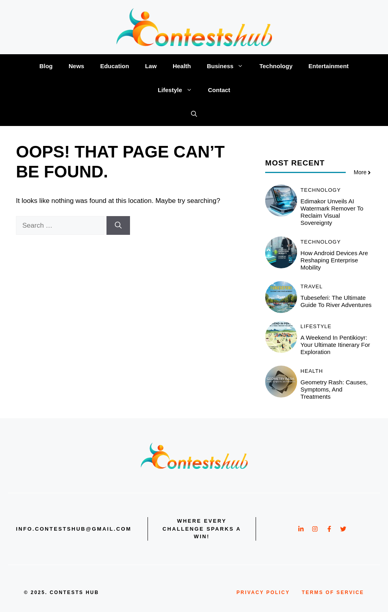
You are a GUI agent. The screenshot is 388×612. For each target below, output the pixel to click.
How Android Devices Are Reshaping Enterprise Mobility (334, 260)
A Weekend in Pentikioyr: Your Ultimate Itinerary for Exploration (335, 344)
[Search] (118, 225)
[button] (194, 114)
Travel (312, 286)
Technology (275, 66)
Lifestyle (179, 90)
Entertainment (328, 66)
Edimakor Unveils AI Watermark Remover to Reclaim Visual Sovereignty (332, 212)
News (76, 66)
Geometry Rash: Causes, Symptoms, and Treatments (334, 389)
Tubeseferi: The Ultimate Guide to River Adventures (336, 301)
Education (114, 66)
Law (151, 66)
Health (182, 66)
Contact (219, 90)
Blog (46, 66)
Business (229, 66)
